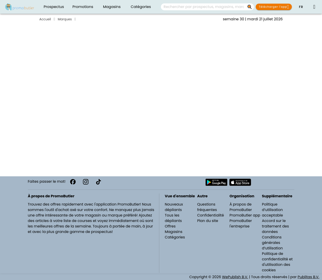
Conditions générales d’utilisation (272, 243)
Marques (65, 19)
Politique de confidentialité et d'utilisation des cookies (277, 262)
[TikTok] (98, 182)
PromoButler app (244, 215)
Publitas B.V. (308, 277)
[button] (301, 7)
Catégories (175, 237)
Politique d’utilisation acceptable (272, 210)
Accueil (45, 19)
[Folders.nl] (20, 7)
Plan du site (207, 220)
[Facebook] (72, 182)
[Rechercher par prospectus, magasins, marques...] (250, 6)
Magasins (173, 231)
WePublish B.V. (235, 277)
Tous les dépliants (173, 218)
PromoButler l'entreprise (240, 223)
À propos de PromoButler (240, 207)
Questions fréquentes (207, 207)
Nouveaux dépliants (174, 207)
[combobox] (207, 6)
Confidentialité (210, 215)
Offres (170, 226)
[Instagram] (85, 182)
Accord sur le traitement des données (275, 226)
